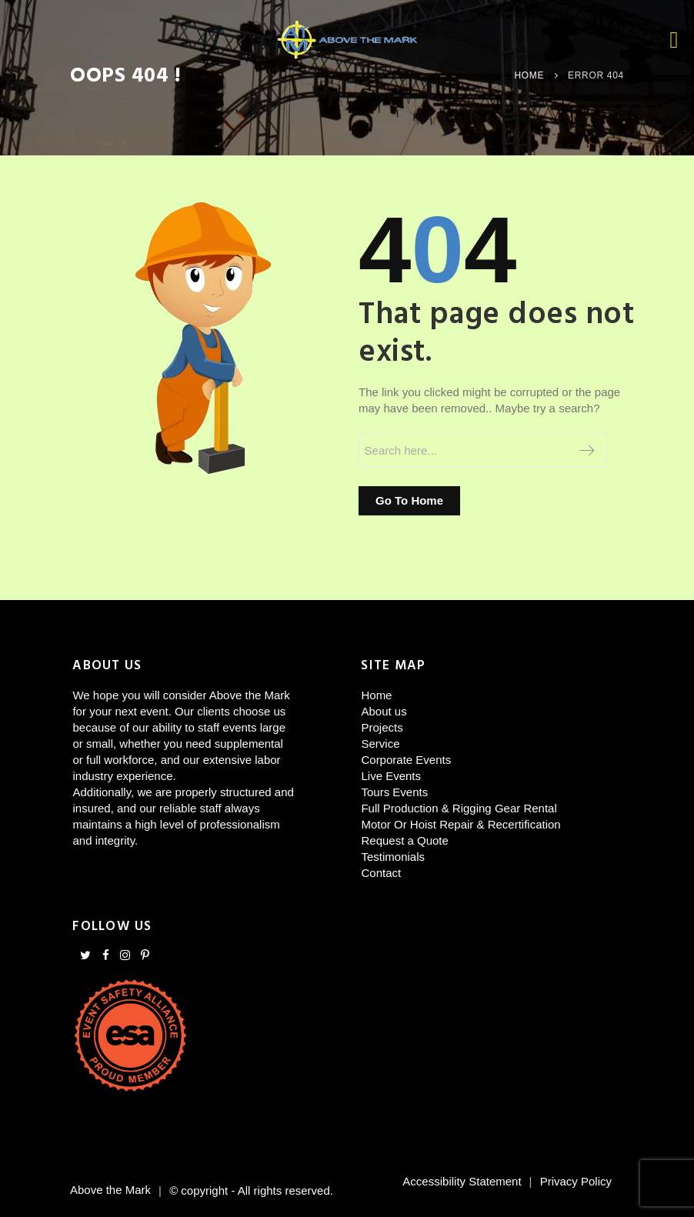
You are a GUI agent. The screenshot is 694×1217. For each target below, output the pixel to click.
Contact (381, 872)
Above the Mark (110, 1190)
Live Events (391, 775)
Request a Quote (404, 840)
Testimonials (393, 856)
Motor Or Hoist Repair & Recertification (460, 824)
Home (529, 75)
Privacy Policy (576, 1181)
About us (383, 711)
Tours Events (394, 792)
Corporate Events (406, 759)
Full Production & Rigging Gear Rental (458, 808)
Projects (381, 727)
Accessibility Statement (461, 1181)
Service (380, 743)
